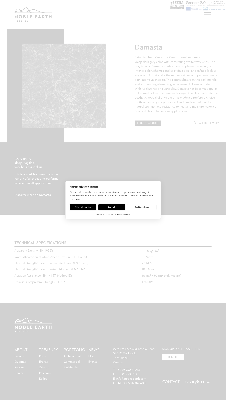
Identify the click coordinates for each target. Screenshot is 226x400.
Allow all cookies (83, 207)
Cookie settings (141, 207)
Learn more (75, 199)
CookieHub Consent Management (117, 214)
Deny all (111, 207)
